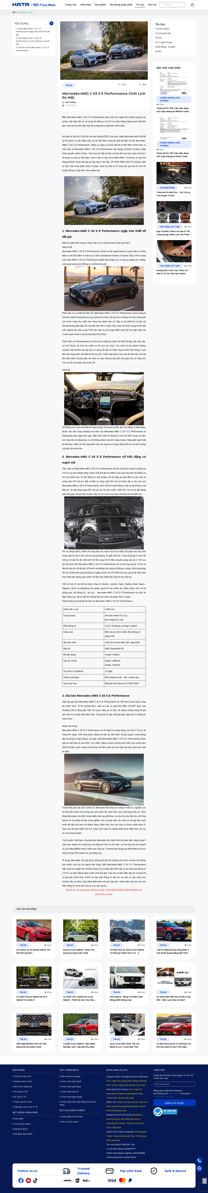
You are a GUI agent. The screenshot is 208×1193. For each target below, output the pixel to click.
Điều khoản (174, 1093)
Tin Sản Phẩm (162, 28)
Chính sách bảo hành (70, 1081)
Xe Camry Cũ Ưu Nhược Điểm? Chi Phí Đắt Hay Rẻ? (33, 951)
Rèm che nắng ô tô (22, 1086)
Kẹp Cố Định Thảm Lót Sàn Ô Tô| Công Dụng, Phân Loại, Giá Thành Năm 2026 (173, 233)
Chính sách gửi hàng (70, 1086)
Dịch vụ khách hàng (72, 1110)
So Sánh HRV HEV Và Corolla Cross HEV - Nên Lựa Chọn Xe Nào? (174, 998)
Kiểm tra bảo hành (69, 1122)
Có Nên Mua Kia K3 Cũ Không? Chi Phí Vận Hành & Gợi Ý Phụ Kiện (174, 1045)
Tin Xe (29, 12)
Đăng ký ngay (174, 1103)
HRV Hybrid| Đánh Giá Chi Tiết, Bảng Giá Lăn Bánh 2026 (31, 1045)
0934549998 (139, 1153)
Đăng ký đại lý (19, 1129)
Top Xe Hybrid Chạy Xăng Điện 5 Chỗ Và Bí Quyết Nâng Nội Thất (173, 951)
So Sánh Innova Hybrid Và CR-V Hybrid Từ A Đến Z (31, 998)
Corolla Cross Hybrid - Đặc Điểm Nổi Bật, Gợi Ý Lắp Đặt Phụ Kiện (79, 1045)
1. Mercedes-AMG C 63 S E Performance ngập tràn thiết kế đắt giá (33, 31)
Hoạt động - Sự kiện (165, 47)
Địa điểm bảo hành (22, 1134)
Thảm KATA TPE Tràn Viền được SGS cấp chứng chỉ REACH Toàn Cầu (173, 110)
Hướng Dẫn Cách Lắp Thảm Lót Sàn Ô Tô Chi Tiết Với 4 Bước (172, 272)
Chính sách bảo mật (163, 1096)
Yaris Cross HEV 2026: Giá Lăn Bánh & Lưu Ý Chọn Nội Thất (124, 1045)
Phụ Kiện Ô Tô (20, 1091)
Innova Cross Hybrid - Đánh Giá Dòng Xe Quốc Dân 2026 (78, 951)
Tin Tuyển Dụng (163, 42)
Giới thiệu (85, 4)
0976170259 (130, 1157)
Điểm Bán (17, 1119)
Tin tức (140, 4)
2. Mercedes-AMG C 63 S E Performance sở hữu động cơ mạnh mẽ (33, 41)
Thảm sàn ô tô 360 (22, 1102)
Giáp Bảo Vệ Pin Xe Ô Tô (24, 1107)
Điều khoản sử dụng (69, 1076)
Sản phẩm (100, 4)
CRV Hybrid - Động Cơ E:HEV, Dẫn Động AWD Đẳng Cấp (126, 998)
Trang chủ (71, 4)
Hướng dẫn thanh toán (71, 1116)
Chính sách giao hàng (70, 1097)
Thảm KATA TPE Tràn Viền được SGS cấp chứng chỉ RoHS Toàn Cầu (173, 155)
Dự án (158, 51)
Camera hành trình (22, 1081)
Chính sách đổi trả (69, 1091)
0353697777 (129, 1149)
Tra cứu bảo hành (21, 1124)
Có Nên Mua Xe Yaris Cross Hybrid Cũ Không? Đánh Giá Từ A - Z (127, 951)
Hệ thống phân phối (121, 4)
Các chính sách (69, 1070)
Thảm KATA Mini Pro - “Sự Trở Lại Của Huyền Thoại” (173, 194)
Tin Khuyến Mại (163, 33)
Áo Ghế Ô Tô (19, 1097)
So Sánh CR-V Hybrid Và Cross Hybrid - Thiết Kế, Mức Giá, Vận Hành (78, 999)
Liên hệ (152, 4)
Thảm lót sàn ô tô (21, 1076)
